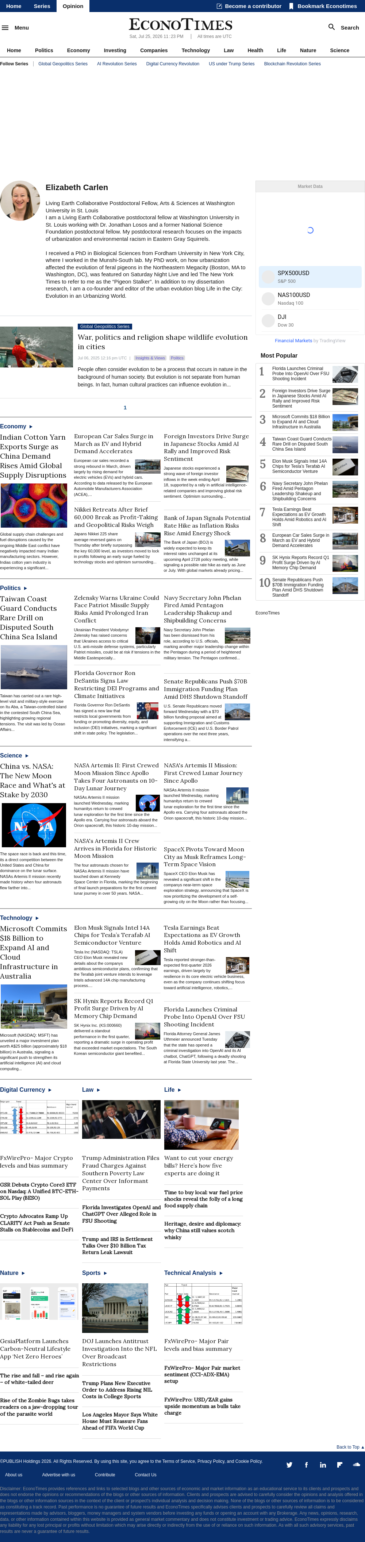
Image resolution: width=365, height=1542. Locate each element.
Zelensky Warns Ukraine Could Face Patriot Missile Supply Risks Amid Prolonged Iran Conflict (116, 609)
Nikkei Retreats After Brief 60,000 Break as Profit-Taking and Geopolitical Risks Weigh (116, 517)
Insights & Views (150, 358)
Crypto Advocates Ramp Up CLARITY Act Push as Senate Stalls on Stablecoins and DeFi (36, 1223)
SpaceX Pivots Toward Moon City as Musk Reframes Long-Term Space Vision (205, 856)
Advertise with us (58, 1474)
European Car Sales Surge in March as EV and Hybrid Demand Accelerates (113, 443)
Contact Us (145, 1474)
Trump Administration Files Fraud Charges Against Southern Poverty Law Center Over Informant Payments (121, 1173)
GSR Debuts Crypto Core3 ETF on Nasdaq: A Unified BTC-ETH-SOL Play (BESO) (39, 1191)
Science (339, 50)
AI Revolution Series (117, 63)
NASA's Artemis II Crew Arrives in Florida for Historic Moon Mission (115, 848)
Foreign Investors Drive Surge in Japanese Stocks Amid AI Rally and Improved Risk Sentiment (206, 447)
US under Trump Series (231, 63)
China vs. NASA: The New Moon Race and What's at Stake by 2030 (32, 780)
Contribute (105, 1474)
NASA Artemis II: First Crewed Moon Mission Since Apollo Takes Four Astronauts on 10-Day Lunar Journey (116, 776)
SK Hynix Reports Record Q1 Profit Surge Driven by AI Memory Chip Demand (113, 1008)
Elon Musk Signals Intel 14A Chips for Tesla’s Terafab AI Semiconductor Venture (112, 935)
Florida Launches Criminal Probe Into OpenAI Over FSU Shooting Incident (204, 1017)
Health (255, 50)
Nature (308, 50)
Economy (78, 50)
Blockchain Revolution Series (292, 63)
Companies (154, 50)
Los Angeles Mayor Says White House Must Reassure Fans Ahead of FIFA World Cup (120, 1421)
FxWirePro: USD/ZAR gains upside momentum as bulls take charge (202, 1406)
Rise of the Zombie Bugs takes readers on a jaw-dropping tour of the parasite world (39, 1407)
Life (281, 50)
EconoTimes (268, 613)
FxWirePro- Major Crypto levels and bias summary (36, 1161)
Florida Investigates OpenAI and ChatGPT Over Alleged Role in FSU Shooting (121, 1214)
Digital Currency (25, 1090)
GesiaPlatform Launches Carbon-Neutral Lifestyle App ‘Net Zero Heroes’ (35, 1348)
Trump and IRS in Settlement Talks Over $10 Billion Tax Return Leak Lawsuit (117, 1246)
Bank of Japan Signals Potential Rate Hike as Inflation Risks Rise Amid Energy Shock (207, 525)
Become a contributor (253, 6)
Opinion (73, 6)
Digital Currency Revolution (172, 63)
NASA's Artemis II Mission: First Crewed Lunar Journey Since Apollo (203, 773)
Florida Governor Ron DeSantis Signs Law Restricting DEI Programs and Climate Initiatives (116, 684)
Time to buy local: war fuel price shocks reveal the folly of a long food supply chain (203, 1199)
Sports (94, 1273)
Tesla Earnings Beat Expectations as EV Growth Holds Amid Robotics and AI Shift (202, 939)
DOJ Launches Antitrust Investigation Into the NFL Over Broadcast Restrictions (119, 1352)
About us (13, 1474)
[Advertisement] (182, 124)
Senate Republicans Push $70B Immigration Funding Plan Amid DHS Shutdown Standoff (205, 689)
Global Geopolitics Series (63, 63)
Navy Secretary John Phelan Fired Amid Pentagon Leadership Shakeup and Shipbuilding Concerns (202, 609)
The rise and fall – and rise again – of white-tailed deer (39, 1378)
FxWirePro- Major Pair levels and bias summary (198, 1344)
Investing (115, 50)
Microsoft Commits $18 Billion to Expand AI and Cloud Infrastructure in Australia (301, 421)
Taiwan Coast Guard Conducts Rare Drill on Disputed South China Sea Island (28, 617)
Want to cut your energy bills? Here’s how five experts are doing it (198, 1165)
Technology (196, 50)
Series (42, 6)
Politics (44, 50)
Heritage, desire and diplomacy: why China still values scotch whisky (202, 1230)
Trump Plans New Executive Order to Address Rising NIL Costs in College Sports (117, 1390)
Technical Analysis (193, 1273)
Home (14, 6)
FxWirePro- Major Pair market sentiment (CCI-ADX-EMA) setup (202, 1374)
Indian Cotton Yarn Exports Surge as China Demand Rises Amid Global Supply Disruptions (33, 455)
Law (229, 50)
